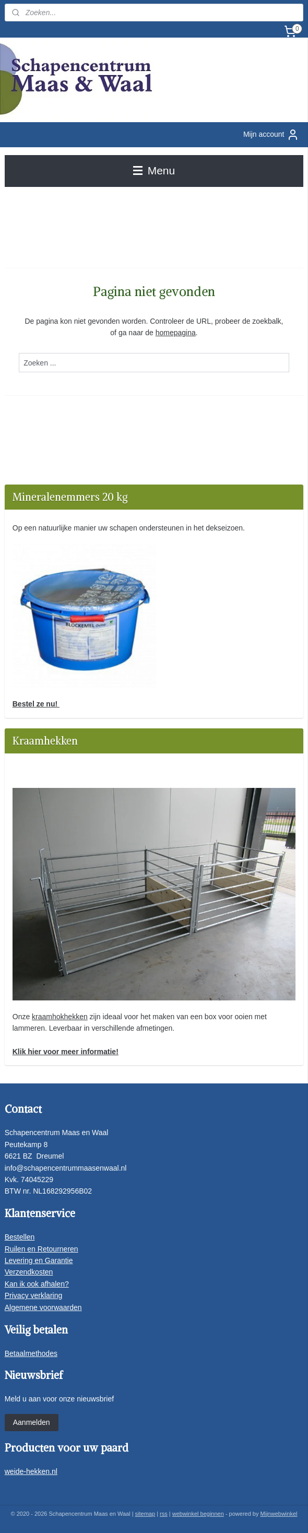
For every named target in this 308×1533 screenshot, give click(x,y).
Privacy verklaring (33, 1295)
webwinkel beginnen (198, 1514)
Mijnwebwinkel (279, 1514)
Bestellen (20, 1237)
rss (164, 1514)
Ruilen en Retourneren (41, 1249)
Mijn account (271, 134)
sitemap (145, 1514)
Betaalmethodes (31, 1353)
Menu (154, 170)
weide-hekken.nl (31, 1471)
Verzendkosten (29, 1272)
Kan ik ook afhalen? (37, 1284)
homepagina (176, 332)
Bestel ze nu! (36, 704)
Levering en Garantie (39, 1260)
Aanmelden (31, 1422)
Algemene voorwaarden (43, 1307)
